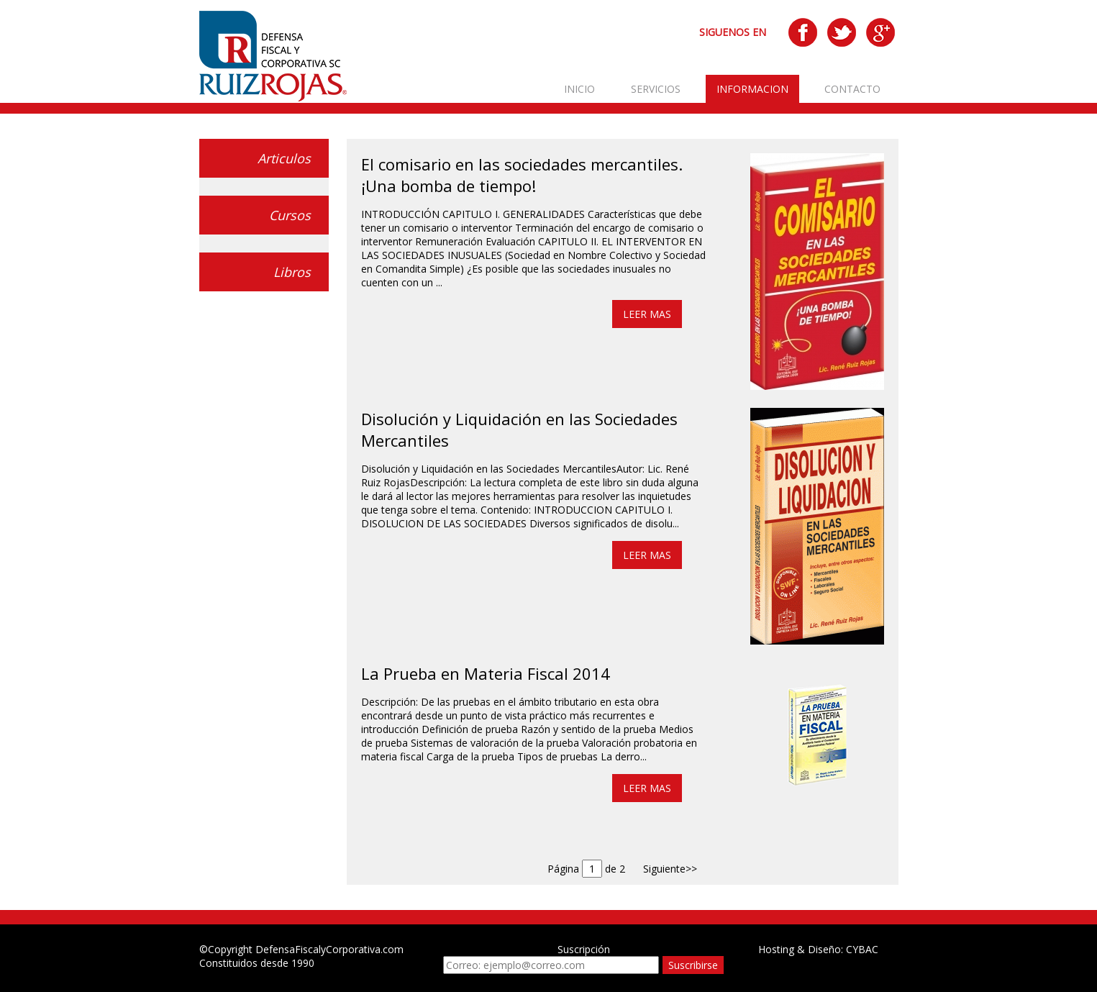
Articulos (284, 158)
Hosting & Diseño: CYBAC (818, 949)
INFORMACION (752, 89)
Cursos (290, 215)
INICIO (579, 89)
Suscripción (583, 949)
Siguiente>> (670, 868)
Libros (292, 272)
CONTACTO (852, 89)
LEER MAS (647, 314)
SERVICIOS (655, 89)
